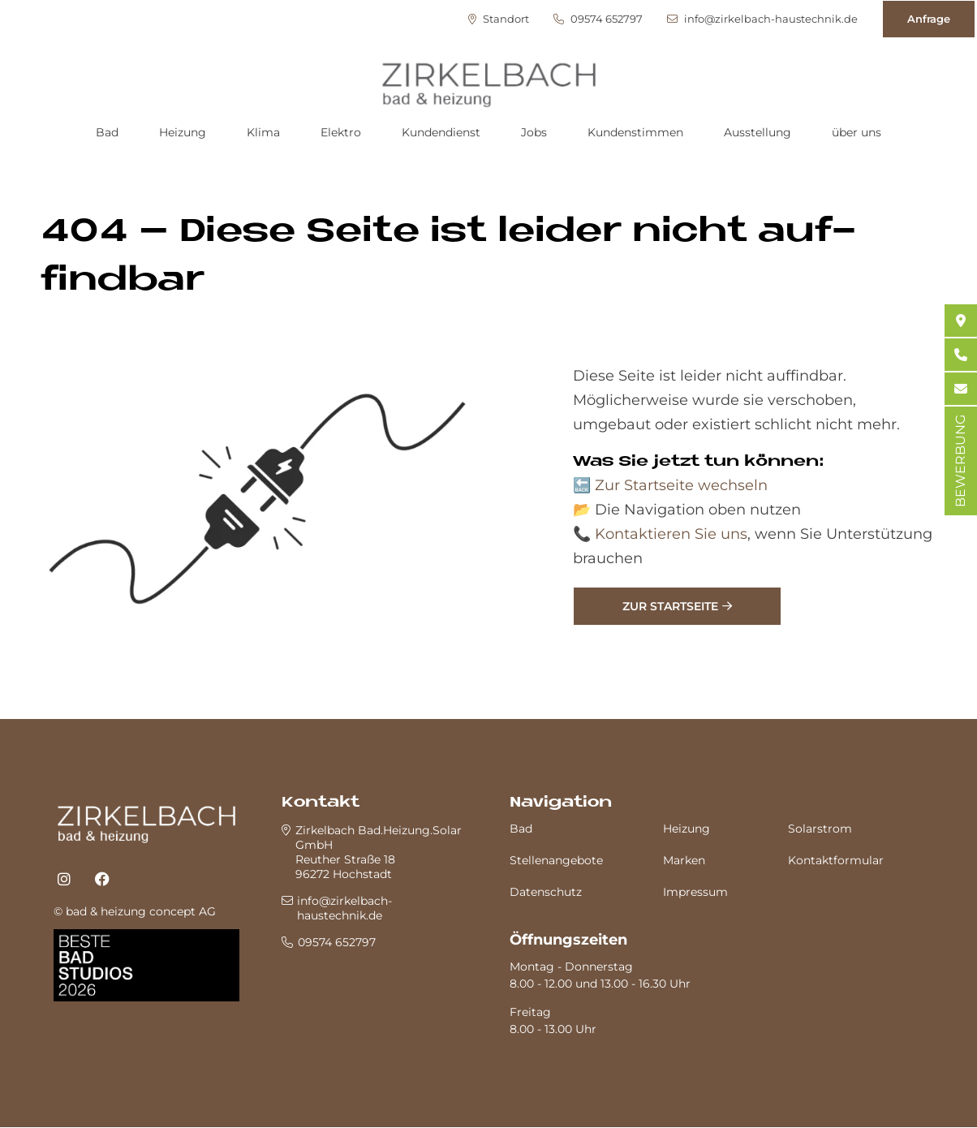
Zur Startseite (670, 606)
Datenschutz (546, 892)
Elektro (341, 132)
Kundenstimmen (635, 132)
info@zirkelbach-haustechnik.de (762, 19)
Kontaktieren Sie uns (671, 534)
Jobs (534, 132)
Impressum (695, 892)
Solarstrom (820, 828)
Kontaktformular (836, 860)
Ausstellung (757, 132)
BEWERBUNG (960, 461)
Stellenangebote (556, 860)
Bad (107, 132)
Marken (684, 860)
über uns (856, 132)
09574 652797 (598, 19)
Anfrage (928, 18)
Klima (263, 132)
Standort (498, 19)
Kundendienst (441, 132)
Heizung (182, 132)
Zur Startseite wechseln (681, 485)
